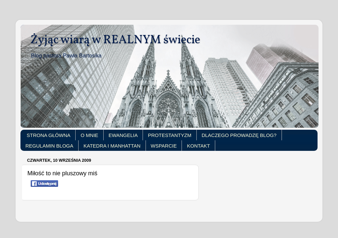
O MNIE (89, 135)
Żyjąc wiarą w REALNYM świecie (115, 40)
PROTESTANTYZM (169, 135)
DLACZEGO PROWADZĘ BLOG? (239, 135)
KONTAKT (198, 146)
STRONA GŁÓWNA (49, 135)
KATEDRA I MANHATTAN (112, 146)
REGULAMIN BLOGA (49, 146)
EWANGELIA (123, 135)
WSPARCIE (164, 146)
